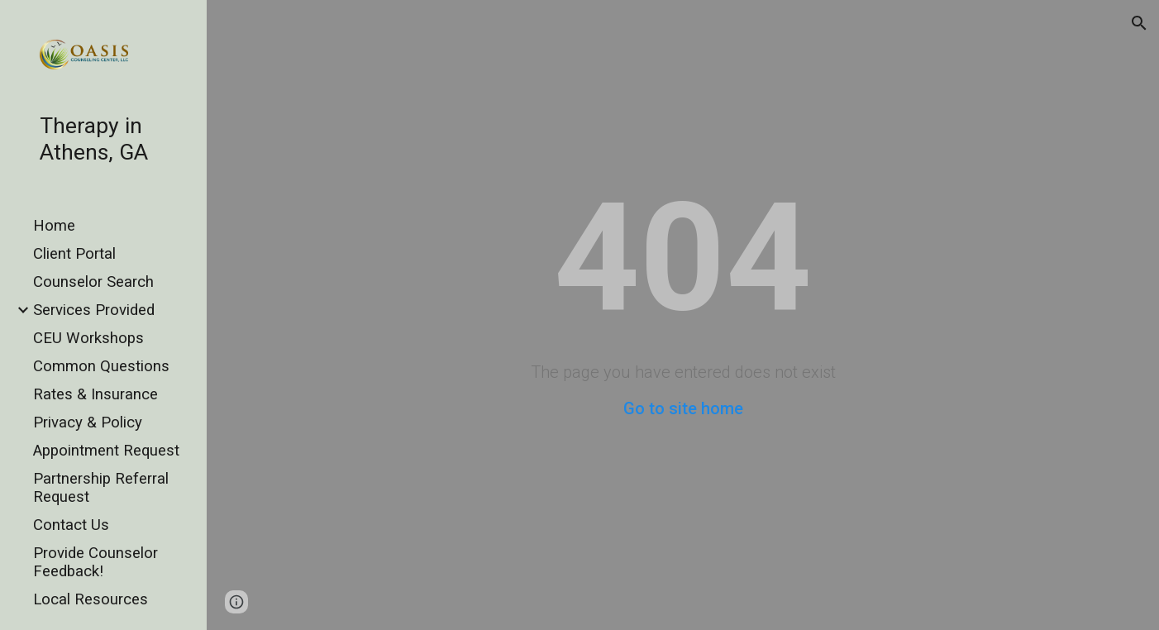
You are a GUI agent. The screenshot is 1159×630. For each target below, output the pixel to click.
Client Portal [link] (74, 254)
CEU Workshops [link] (88, 338)
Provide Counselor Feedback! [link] (95, 562)
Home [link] (54, 226)
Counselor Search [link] (93, 282)
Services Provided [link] (94, 310)
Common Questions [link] (101, 366)
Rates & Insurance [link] (95, 394)
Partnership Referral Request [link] (101, 488)
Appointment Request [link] (106, 450)
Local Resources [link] (90, 599)
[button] (1139, 23)
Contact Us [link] (71, 525)
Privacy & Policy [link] (87, 422)
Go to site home (683, 408)
